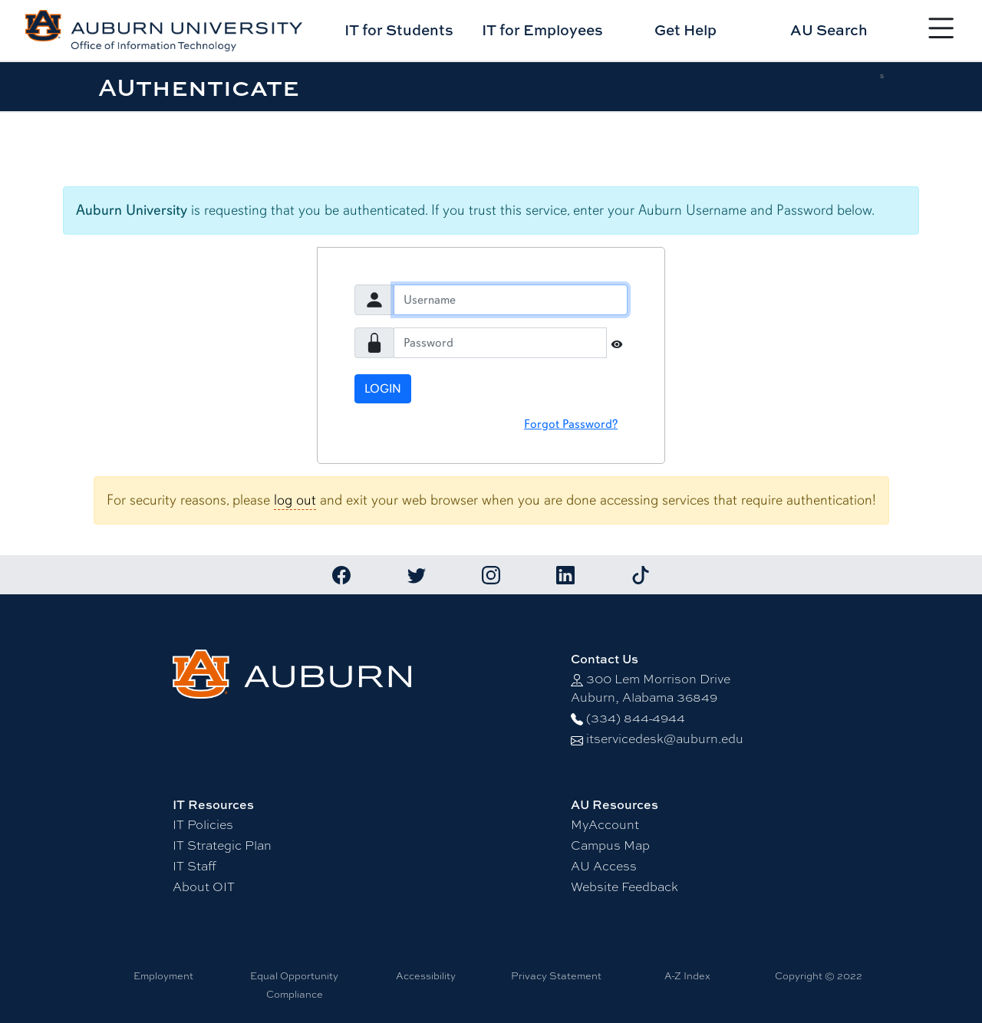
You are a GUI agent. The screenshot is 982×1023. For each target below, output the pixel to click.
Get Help (685, 29)
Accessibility (426, 975)
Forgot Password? (571, 424)
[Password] (500, 342)
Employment (163, 975)
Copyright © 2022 (818, 975)
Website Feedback (624, 887)
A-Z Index (687, 975)
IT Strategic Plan (222, 845)
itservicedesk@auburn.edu (664, 739)
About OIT (204, 887)
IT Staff (194, 866)
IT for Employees (542, 29)
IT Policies (203, 825)
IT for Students (398, 29)
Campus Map (610, 845)
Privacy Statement (556, 975)
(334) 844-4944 (635, 718)
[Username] (511, 300)
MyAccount (605, 825)
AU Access (604, 866)
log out (295, 500)
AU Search (829, 29)
